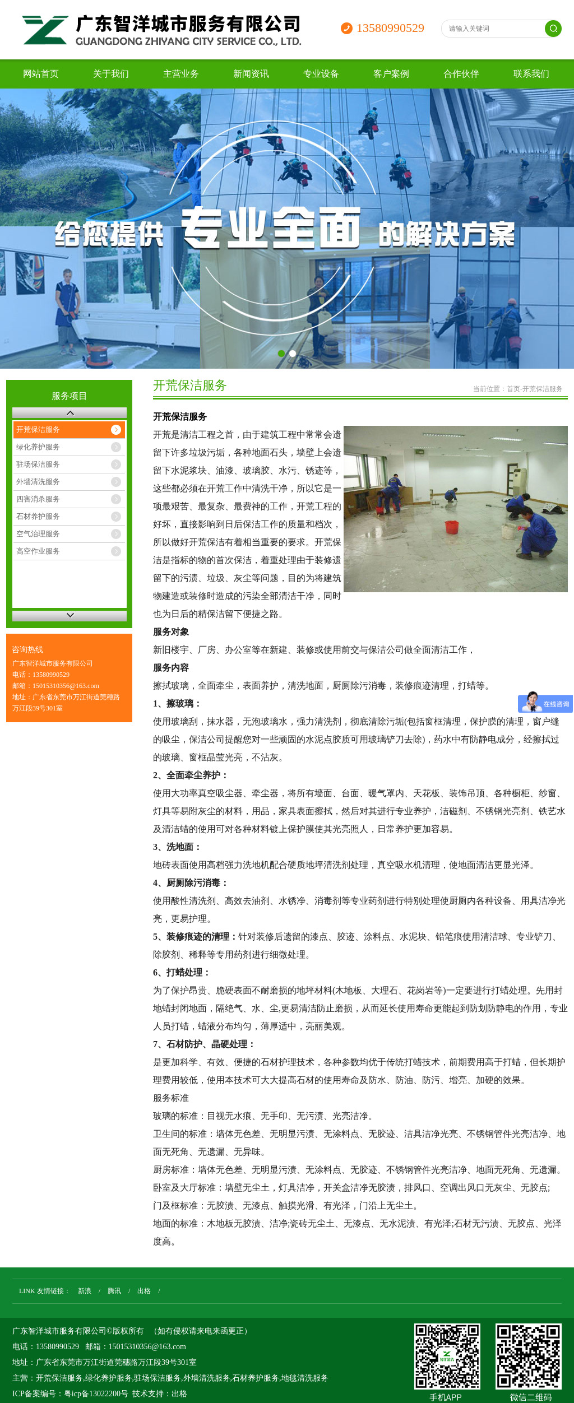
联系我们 (531, 73)
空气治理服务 (38, 533)
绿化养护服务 (38, 447)
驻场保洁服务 (38, 464)
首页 (513, 389)
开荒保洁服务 (38, 429)
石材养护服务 (38, 516)
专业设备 (321, 73)
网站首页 (41, 73)
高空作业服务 (38, 551)
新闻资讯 (251, 73)
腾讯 (114, 1291)
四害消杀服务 (38, 499)
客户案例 (391, 73)
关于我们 (111, 73)
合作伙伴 (461, 73)
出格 (144, 1291)
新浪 (84, 1291)
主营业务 (181, 73)
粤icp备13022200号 (96, 1394)
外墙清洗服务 (38, 481)
